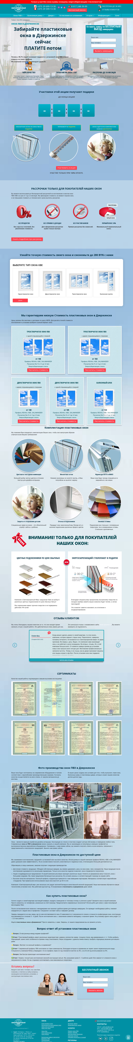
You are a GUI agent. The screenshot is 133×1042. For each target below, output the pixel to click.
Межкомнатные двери (74, 1025)
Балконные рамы (34, 15)
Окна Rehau (45, 1034)
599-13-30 (46, 8)
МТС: (104, 1028)
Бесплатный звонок (77, 10)
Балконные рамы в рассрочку (51, 1037)
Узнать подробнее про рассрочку (27, 239)
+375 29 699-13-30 (107, 1027)
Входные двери (72, 1023)
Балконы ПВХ (46, 1038)
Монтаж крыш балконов (75, 1034)
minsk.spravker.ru (105, 624)
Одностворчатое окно (26, 282)
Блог (117, 15)
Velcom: (105, 1027)
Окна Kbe (44, 1031)
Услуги (89, 15)
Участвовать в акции (66, 168)
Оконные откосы (73, 1036)
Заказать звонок (95, 990)
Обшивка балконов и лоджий (77, 1037)
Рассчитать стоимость (38, 370)
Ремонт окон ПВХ (73, 1031)
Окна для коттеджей (48, 1027)
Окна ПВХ (17, 15)
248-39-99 (79, 6)
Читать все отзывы (66, 660)
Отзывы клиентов (110, 10)
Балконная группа (106, 282)
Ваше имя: (103, 39)
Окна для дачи (46, 1028)
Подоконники (46, 1040)
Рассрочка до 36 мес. (112, 6)
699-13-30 (46, 6)
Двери (51, 15)
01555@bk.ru (105, 1031)
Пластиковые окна (47, 1023)
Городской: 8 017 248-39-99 (105, 1030)
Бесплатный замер (104, 1021)
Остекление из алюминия (70, 15)
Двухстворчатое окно (52, 282)
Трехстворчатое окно (79, 282)
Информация (104, 15)
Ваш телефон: (103, 44)
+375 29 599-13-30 (106, 1028)
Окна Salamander (47, 1033)
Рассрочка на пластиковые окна (51, 1025)
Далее (20, 300)
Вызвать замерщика (103, 51)
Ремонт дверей (72, 1032)
